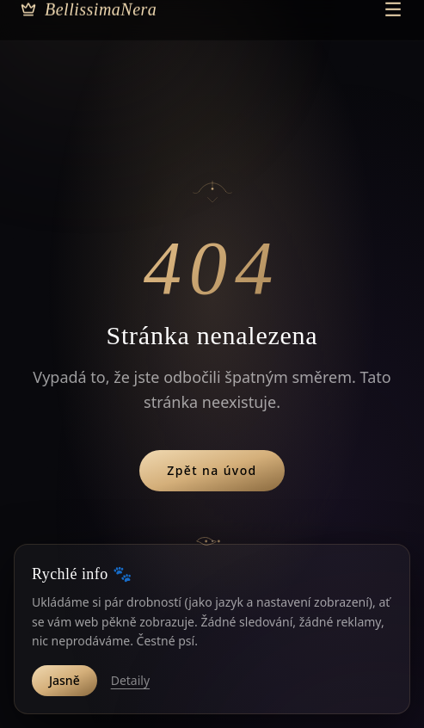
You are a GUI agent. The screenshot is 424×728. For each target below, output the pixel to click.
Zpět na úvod (211, 470)
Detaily (130, 680)
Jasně (64, 680)
